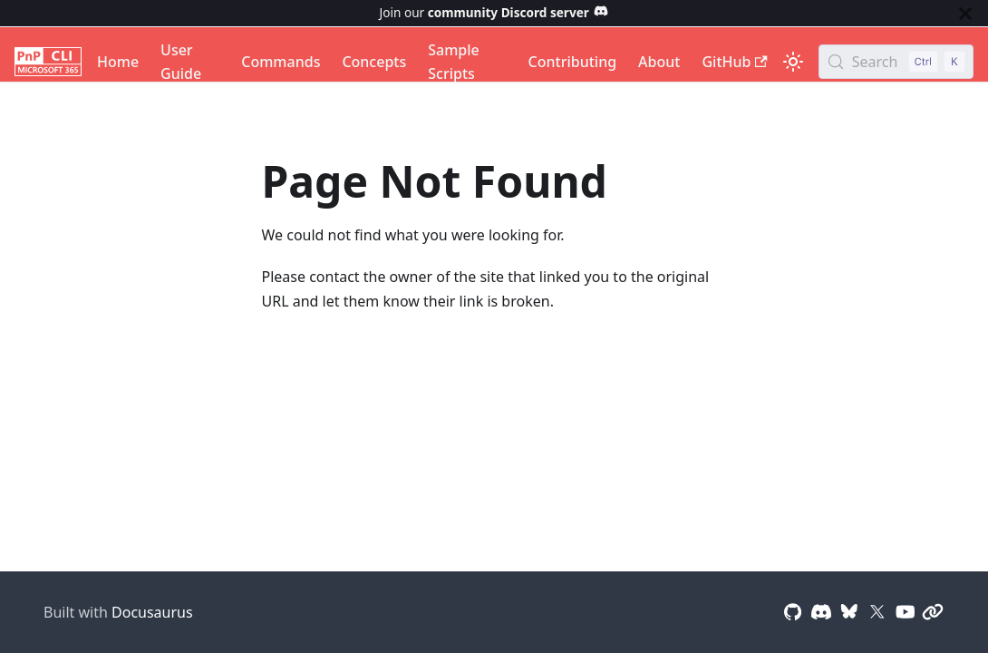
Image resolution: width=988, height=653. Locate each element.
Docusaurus (152, 612)
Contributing (572, 62)
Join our (494, 12)
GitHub (734, 62)
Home (118, 62)
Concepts (374, 62)
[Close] (965, 13)
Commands (280, 62)
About (659, 62)
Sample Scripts (453, 61)
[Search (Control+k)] (895, 61)
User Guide (180, 61)
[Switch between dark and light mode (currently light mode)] (793, 61)
